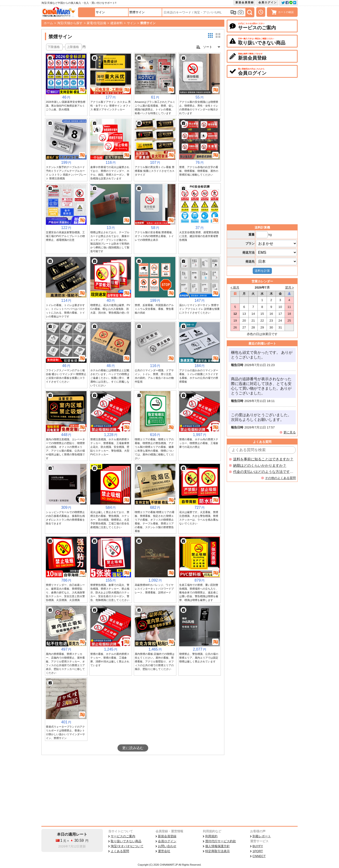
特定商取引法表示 (217, 851)
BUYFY (257, 846)
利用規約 (211, 836)
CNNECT (259, 856)
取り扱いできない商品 (126, 841)
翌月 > (289, 287)
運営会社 (164, 851)
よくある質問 (120, 851)
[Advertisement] (132, 790)
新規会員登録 (244, 2)
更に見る (289, 432)
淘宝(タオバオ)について (127, 846)
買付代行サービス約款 (220, 841)
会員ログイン (267, 2)
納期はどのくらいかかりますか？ (259, 465)
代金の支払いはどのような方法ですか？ (263, 472)
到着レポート (261, 836)
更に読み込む (132, 748)
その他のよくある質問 (280, 478)
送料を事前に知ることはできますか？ (263, 459)
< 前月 (234, 287)
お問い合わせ (167, 846)
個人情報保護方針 (217, 846)
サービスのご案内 (123, 836)
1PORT (257, 851)
